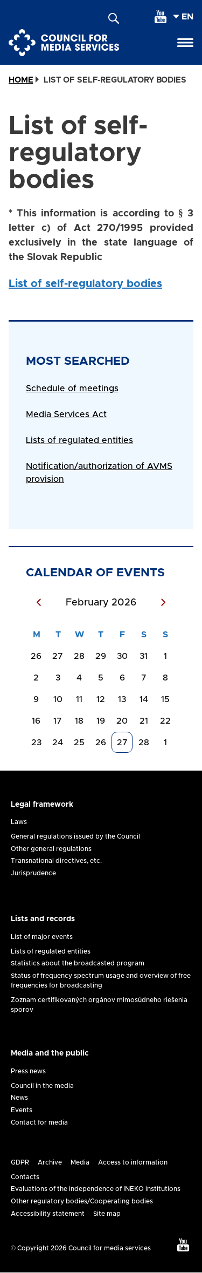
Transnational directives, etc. (56, 860)
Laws (19, 822)
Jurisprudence (33, 873)
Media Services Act (66, 414)
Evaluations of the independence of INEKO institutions (95, 1189)
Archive (50, 1162)
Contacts (25, 1177)
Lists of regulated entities (79, 440)
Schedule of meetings (72, 388)
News (19, 1097)
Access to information (133, 1162)
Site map (107, 1213)
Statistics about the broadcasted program (77, 963)
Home (21, 80)
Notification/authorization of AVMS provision (99, 473)
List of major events (42, 937)
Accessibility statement (48, 1213)
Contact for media (39, 1122)
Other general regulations (51, 849)
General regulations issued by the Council (75, 836)
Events (21, 1110)
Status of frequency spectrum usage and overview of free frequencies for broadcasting (101, 980)
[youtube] (160, 17)
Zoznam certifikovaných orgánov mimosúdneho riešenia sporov (99, 1005)
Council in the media (42, 1086)
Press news (28, 1071)
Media (80, 1162)
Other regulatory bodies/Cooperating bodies (82, 1201)
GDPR (20, 1162)
